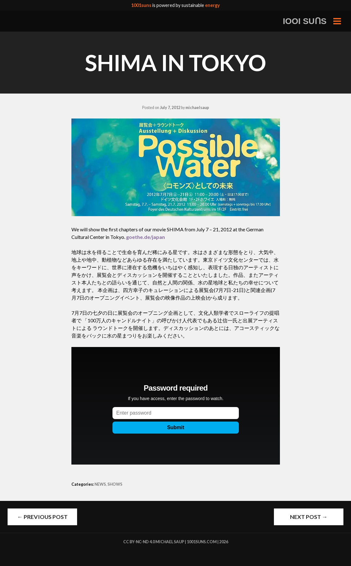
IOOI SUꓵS (305, 21)
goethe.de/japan (145, 237)
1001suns (141, 5)
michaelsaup (197, 107)
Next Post (309, 516)
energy (212, 5)
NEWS (100, 484)
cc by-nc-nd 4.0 (139, 541)
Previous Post (42, 516)
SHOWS (114, 484)
